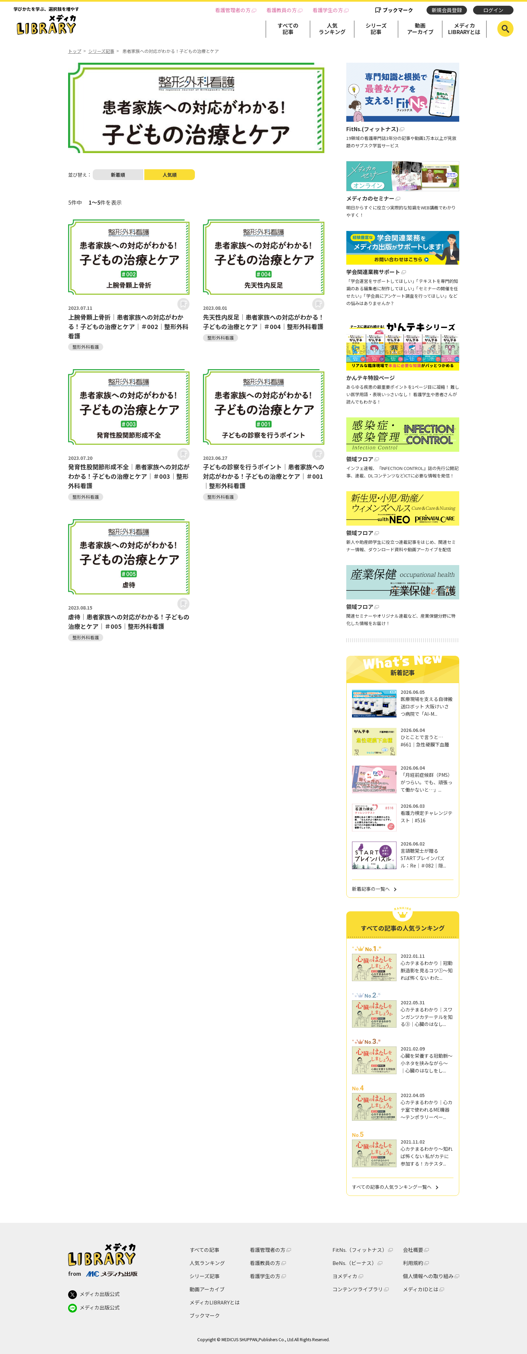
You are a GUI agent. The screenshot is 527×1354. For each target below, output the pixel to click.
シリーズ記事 (376, 28)
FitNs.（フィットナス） (359, 1249)
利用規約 (413, 1262)
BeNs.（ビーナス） (354, 1262)
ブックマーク (398, 9)
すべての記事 (287, 28)
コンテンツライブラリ (357, 1289)
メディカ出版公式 (94, 1294)
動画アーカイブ (420, 28)
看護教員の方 (281, 10)
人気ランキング (332, 28)
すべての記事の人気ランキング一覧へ (392, 1186)
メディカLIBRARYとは (464, 28)
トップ (74, 51)
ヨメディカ (344, 1275)
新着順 (118, 174)
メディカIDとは (420, 1289)
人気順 (170, 174)
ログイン (493, 9)
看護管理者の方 (233, 10)
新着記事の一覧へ (371, 888)
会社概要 (413, 1249)
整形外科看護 (85, 347)
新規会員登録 (447, 9)
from (102, 1273)
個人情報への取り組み (428, 1275)
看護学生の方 (328, 10)
